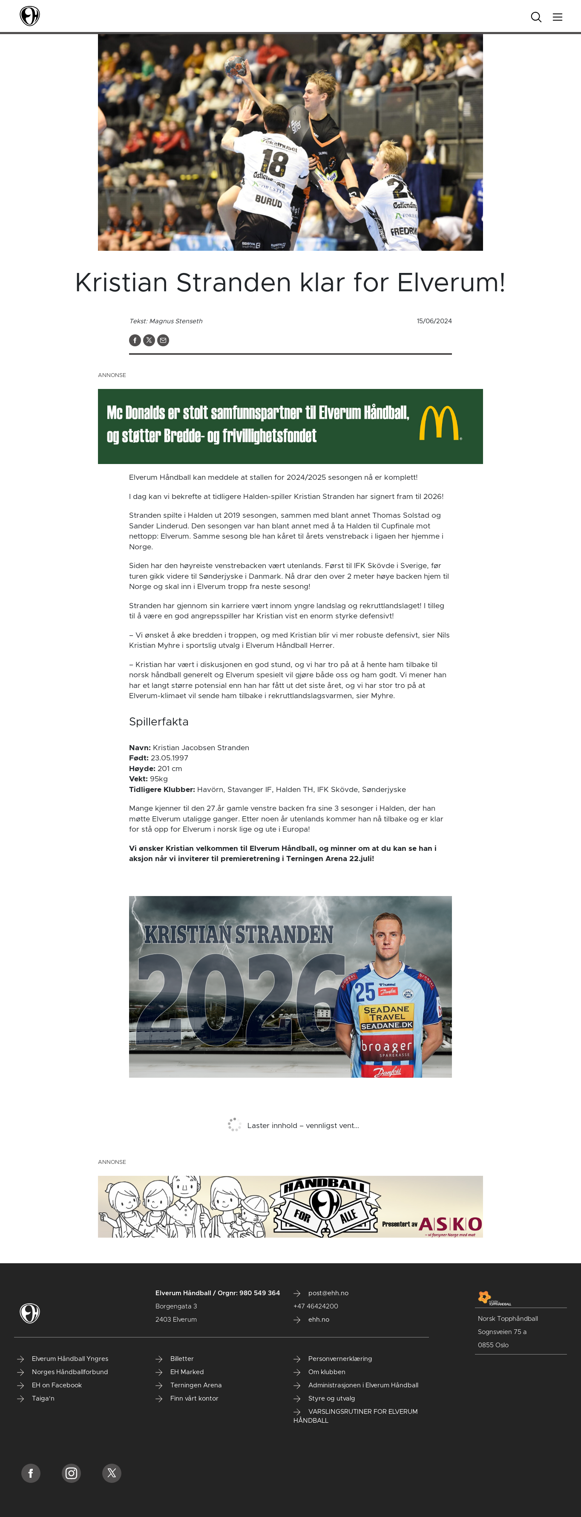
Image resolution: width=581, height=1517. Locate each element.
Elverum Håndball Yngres (62, 1359)
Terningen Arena (188, 1385)
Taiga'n (36, 1398)
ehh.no (311, 1320)
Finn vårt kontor (187, 1398)
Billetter (174, 1359)
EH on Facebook (49, 1385)
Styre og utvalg (324, 1398)
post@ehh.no (320, 1293)
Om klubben (319, 1372)
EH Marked (179, 1372)
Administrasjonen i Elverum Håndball (355, 1385)
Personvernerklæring (332, 1359)
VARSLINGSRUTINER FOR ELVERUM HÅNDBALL (355, 1416)
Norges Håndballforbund (62, 1372)
